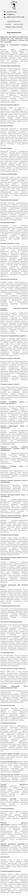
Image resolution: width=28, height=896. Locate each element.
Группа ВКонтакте (10, 12)
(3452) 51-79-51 (10, 17)
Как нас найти (18, 24)
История (8, 24)
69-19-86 (22, 17)
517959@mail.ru (9, 14)
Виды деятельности (14, 21)
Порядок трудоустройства (14, 27)
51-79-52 (17, 17)
